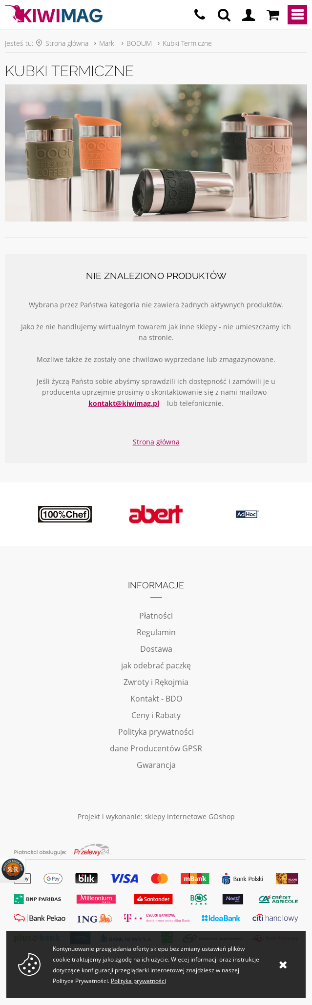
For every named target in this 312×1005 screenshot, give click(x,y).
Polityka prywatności (156, 731)
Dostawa (156, 648)
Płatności (156, 615)
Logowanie (248, 14)
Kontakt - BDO (156, 698)
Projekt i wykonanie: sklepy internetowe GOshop (156, 816)
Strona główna (66, 43)
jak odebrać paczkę (156, 665)
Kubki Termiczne (187, 43)
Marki (107, 43)
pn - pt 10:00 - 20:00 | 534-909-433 (199, 14)
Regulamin (156, 632)
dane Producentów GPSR (156, 748)
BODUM (139, 43)
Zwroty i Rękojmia (156, 682)
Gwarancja (156, 765)
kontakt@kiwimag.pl (123, 403)
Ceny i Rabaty (156, 715)
